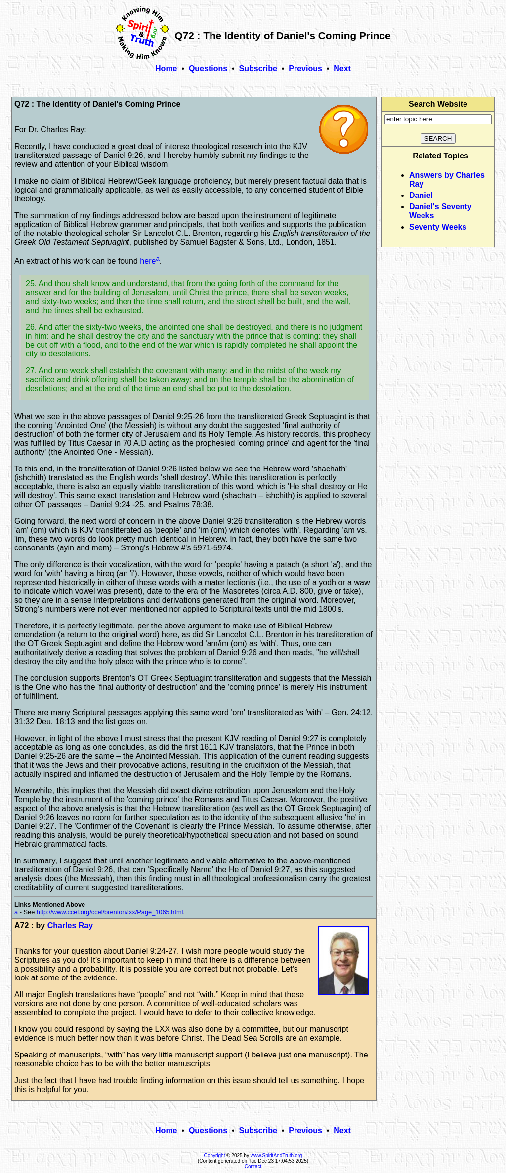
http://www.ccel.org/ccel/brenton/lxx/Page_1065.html (110, 912)
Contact (253, 1166)
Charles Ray (70, 925)
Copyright (214, 1155)
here (148, 261)
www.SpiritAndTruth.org (276, 1155)
